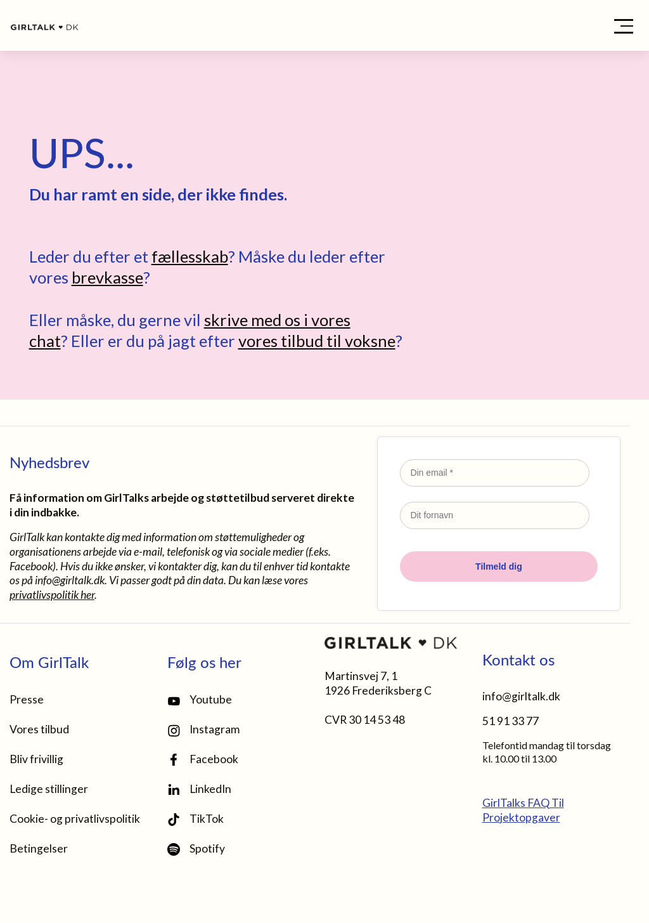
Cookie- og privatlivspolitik (75, 818)
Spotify (196, 849)
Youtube (199, 699)
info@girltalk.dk (70, 580)
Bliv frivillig (36, 759)
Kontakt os (518, 659)
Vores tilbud (39, 729)
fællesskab (189, 256)
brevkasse (107, 277)
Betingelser (39, 848)
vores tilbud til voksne (316, 340)
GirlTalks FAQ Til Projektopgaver (523, 810)
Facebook (202, 759)
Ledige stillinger (49, 788)
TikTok (195, 819)
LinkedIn (199, 789)
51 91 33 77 (510, 721)
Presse (27, 699)
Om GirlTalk (49, 661)
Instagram (203, 730)
